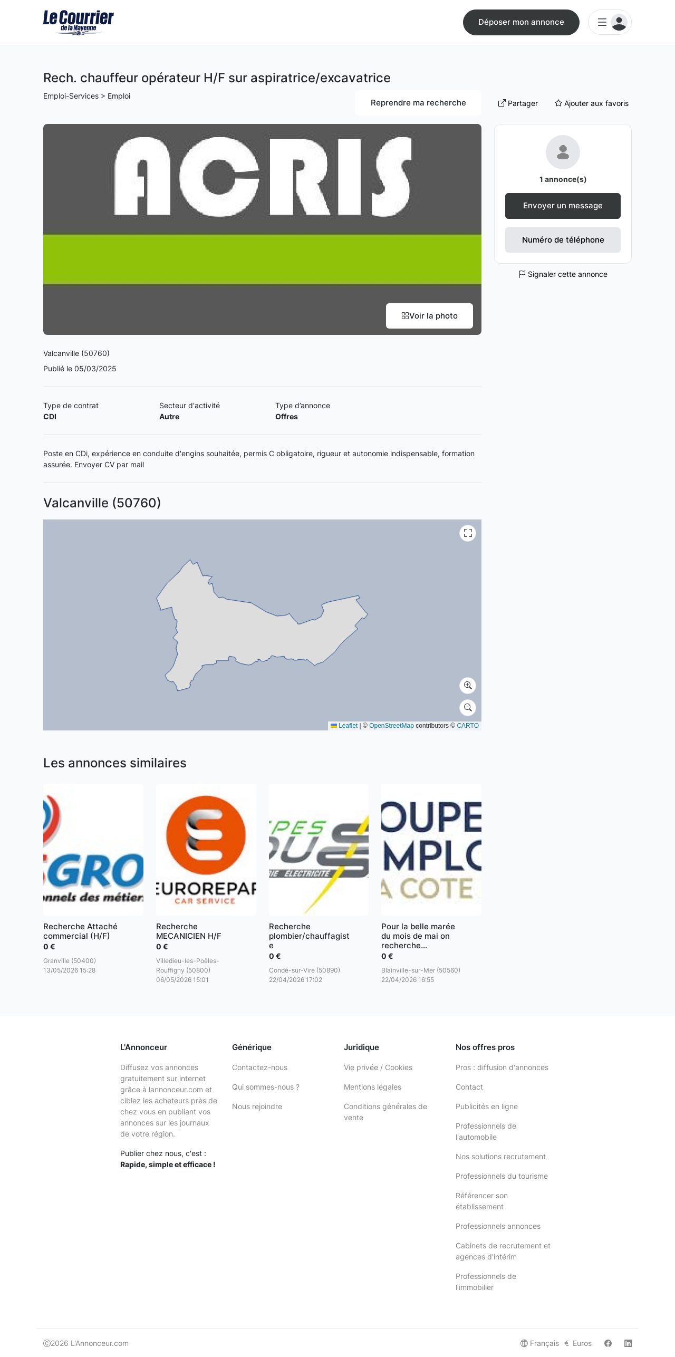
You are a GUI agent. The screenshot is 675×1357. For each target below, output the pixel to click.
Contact (469, 1086)
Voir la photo (429, 316)
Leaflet (344, 725)
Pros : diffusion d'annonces (502, 1067)
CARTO (468, 725)
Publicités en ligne (487, 1106)
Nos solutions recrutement (501, 1156)
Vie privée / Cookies (378, 1067)
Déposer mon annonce (521, 22)
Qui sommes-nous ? (266, 1086)
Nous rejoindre (257, 1106)
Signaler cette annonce (563, 274)
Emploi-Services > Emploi (86, 95)
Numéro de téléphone (563, 240)
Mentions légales (372, 1086)
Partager (518, 103)
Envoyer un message (563, 205)
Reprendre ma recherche (418, 103)
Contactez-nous (259, 1067)
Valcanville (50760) (76, 353)
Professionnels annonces (498, 1225)
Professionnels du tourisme (502, 1175)
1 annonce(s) (563, 179)
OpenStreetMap (391, 725)
